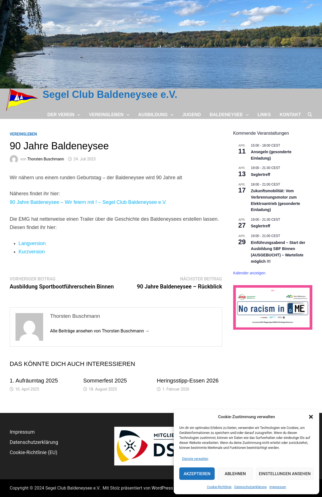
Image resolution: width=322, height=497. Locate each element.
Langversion (32, 243)
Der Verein (60, 114)
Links (264, 114)
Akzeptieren (197, 473)
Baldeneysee (226, 114)
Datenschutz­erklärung (250, 487)
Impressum (277, 487)
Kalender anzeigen (249, 273)
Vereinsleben (106, 114)
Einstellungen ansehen (285, 473)
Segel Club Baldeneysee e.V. (110, 94)
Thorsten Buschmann (45, 159)
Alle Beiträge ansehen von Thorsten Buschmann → (99, 331)
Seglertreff (260, 174)
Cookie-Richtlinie (219, 487)
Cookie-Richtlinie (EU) (33, 452)
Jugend (191, 114)
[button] (311, 417)
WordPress (162, 488)
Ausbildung (153, 114)
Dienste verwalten (195, 459)
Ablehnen (235, 473)
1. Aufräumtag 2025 (34, 381)
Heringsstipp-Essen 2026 (188, 381)
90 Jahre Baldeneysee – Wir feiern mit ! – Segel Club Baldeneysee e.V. (88, 202)
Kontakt (290, 114)
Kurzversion (32, 251)
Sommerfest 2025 (105, 381)
